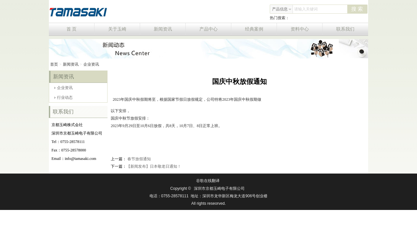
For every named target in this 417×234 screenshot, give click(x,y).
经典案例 (261, 29)
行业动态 (63, 97)
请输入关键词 (306, 9)
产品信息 (282, 9)
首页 (54, 64)
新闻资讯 (170, 29)
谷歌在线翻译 (208, 180)
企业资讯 (91, 64)
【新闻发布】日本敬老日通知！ (153, 166)
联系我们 (345, 29)
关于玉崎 (124, 29)
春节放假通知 (138, 159)
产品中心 (215, 29)
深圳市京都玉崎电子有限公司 (219, 188)
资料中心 (307, 29)
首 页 (80, 29)
